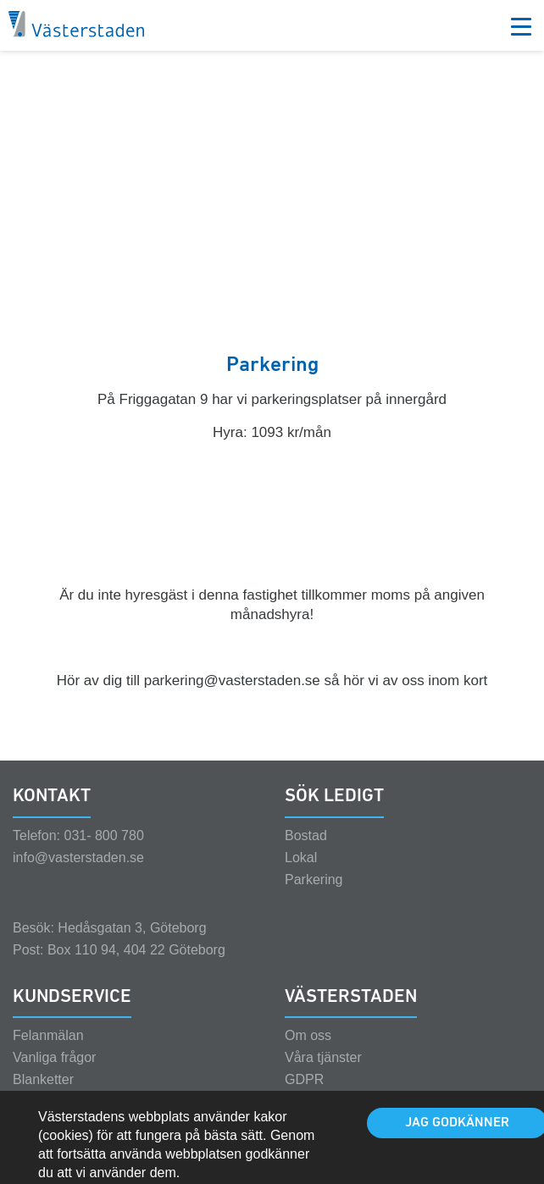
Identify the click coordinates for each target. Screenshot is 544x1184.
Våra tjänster (323, 1072)
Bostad (306, 851)
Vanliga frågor (54, 1072)
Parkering (313, 895)
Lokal (301, 873)
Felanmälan (48, 1050)
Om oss (308, 1050)
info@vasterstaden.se (78, 873)
